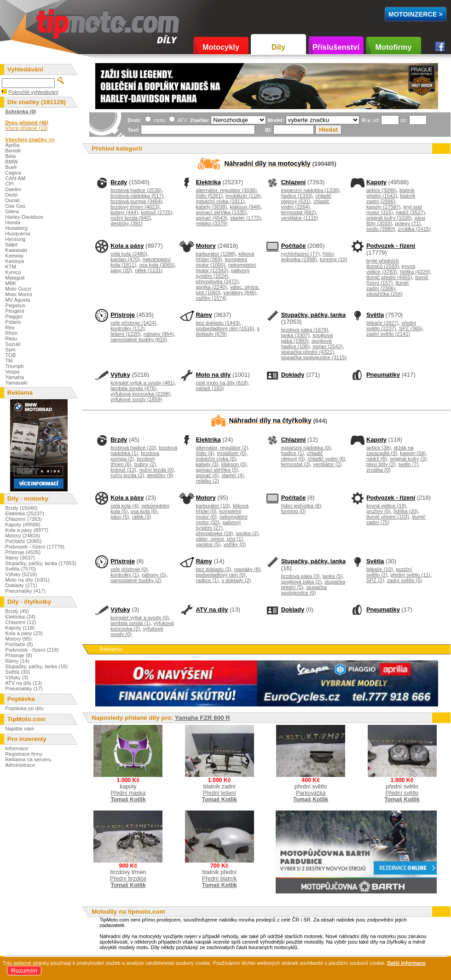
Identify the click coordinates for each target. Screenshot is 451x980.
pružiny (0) (378, 511)
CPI (9, 184)
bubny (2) (145, 464)
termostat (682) (298, 212)
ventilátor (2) (327, 464)
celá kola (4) (124, 505)
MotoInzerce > (415, 14)
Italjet (11, 244)
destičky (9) (160, 475)
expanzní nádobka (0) (306, 447)
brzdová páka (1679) (305, 329)
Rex (9, 327)
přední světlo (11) (410, 575)
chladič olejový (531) (306, 198)
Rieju (11, 338)
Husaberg (16, 228)
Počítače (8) (19, 644)
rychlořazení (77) (300, 254)
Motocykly (220, 47)
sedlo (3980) (380, 229)
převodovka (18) (214, 533)
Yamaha (14, 377)
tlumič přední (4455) (389, 277)
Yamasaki (16, 382)
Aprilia (12, 145)
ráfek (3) (141, 516)
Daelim (13, 189)
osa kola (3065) (156, 265)
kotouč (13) (123, 469)
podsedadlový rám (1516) (225, 328)
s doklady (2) (236, 580)
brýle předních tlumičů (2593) (382, 263)
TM (8, 360)
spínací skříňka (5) (217, 469)
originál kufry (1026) (389, 218)
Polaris (13, 322)
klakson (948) (245, 207)
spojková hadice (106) (306, 343)
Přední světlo (402, 793)
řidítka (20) (405, 511)
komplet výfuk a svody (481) (142, 382)
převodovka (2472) (217, 281)
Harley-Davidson (24, 217)
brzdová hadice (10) (133, 447)
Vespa (12, 371)
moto (158, 120)
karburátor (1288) (215, 254)
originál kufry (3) (408, 458)
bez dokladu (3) (213, 569)
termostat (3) (295, 464)
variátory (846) (239, 292)
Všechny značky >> (30, 139)
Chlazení (293, 182)
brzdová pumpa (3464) (136, 201)
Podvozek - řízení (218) (31, 650)
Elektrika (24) (20, 616)
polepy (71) (408, 223)
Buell (11, 167)
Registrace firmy (23, 754)
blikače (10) (379, 569)
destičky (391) (126, 223)
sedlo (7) (409, 464)
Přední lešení (219, 793)
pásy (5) (119, 516)
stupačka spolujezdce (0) (304, 589)
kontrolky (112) (127, 328)
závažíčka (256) (384, 294)
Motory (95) (18, 639)
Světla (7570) (20, 569)
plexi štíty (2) (380, 464)
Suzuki (13, 344)
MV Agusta (17, 300)
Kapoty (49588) (22, 524)
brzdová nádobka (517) (136, 195)
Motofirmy (393, 47)
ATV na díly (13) (23, 683)
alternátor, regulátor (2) (222, 447)
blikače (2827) (382, 323)
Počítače (293, 245)
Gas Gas (15, 206)
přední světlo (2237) (391, 325)
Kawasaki (16, 250)
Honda (12, 222)
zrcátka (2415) (414, 229)
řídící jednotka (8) (301, 505)
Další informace (406, 963)
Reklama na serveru (28, 759)
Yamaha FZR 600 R (202, 717)
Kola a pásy (127, 245)
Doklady (293, 374)
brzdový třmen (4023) (134, 207)
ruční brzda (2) (127, 475)
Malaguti (14, 277)
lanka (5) (333, 576)
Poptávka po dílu (24, 708)
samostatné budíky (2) (136, 580)
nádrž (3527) (410, 212)
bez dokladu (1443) (218, 323)
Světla (375, 314)
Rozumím (24, 970)
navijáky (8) (247, 569)
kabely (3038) (211, 207)
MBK (10, 283)
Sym (10, 349)
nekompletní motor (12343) (226, 267)
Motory (205, 245)
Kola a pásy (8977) (26, 530)
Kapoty (376, 182)
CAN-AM (15, 178)
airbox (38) (378, 447)
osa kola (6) (144, 511)
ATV (181, 120)
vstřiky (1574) (211, 298)
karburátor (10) (213, 505)
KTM (10, 266)
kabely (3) (207, 464)
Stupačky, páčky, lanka (313, 314)
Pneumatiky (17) (23, 688)
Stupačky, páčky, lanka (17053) (40, 563)
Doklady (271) (21, 585)
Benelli (13, 150)
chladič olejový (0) (302, 455)
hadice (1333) (296, 195)
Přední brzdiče (128, 878)
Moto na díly (213, 374)
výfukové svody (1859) (136, 399)
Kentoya (14, 261)
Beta (10, 156)
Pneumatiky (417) (25, 591)
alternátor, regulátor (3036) (226, 190)
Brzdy (118, 182)
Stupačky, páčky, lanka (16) (36, 666)
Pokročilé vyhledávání (33, 92)
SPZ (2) (375, 580)
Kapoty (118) (20, 627)
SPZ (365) (410, 328)
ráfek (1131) (148, 270)
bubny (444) (124, 212)
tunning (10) (333, 259)
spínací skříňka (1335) (221, 212)
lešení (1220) (125, 334)
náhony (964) (159, 334)
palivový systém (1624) (222, 273)
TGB (10, 355)
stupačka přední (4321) (307, 352)
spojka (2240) (211, 287)
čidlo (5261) (209, 195)
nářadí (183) (210, 388)
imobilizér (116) (243, 195)
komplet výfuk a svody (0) (139, 617)
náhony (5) (154, 575)
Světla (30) (17, 672)
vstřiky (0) (235, 544)
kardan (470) (124, 259)
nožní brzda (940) (130, 218)
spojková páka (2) (301, 581)
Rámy (204, 314)
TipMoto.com (57, 23)
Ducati (12, 200)
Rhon (11, 333)
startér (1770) (245, 218)
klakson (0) (234, 464)
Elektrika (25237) (24, 513)
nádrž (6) (376, 458)
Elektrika (208, 182)
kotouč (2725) (156, 212)
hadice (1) (292, 453)
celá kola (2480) (128, 254)
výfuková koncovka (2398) (140, 394)
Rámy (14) (17, 661)
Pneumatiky (383, 374)
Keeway (14, 255)
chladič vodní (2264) (305, 204)
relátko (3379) (211, 223)
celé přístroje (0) (129, 569)
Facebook (440, 46)
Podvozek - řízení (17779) (34, 546)
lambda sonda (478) (133, 388)
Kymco (13, 272)
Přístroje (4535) (22, 552)
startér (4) (232, 475)
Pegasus (15, 305)
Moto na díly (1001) (27, 580)
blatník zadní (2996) (390, 198)
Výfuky (120, 374)
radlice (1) (207, 580)
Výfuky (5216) (21, 574)
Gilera (12, 211)
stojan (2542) (327, 346)
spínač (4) (207, 475)
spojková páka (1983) (307, 338)
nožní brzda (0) (156, 469)
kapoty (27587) (383, 207)
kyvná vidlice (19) (386, 505)
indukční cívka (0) (216, 458)
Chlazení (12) (20, 622)
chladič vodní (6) (327, 458)
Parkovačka (310, 793)
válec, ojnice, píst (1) (219, 539)
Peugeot (14, 311)
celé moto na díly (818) (222, 382)
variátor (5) (208, 544)
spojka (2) (247, 533)
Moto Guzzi (18, 289)
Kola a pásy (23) (23, 633)
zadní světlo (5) (404, 580)
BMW (11, 161)
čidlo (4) (205, 453)
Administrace (20, 765)
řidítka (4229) (415, 271)
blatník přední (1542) (390, 192)
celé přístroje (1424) (133, 323)
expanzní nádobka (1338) (310, 190)
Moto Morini (18, 294)
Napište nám (19, 728)
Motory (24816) (22, 535)
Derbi (11, 195)
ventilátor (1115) (299, 218)
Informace (16, 748)
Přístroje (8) (18, 655)
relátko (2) (207, 481)
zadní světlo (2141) (388, 334)
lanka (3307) (295, 335)
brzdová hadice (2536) (136, 190)
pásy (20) (121, 270)
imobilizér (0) (231, 453)
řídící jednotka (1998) (307, 256)
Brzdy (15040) (21, 508)
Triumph (14, 366)
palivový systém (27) (218, 525)
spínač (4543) (211, 218)
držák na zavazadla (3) (390, 450)
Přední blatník (219, 878)
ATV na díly (212, 609)
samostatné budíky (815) (138, 339)
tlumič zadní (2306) (387, 285)
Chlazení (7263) (23, 519)
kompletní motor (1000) (221, 262)
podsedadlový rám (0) (220, 575)
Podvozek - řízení (390, 245)
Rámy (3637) (20, 557)
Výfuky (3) (16, 677)
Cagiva (13, 172)
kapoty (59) (413, 453)
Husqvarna (17, 233)
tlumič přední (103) (387, 516)
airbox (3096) (381, 190)
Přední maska (127, 793)
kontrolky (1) (124, 575)
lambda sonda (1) (130, 623)
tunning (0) (293, 511)
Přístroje (122, 314)
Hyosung (15, 239)
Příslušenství (335, 47)
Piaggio (13, 316)
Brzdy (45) (17, 611)
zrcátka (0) (378, 469)
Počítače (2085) (23, 541)
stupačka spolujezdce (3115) (314, 357)
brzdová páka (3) (300, 576)
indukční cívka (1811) (220, 201)
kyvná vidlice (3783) (390, 268)
